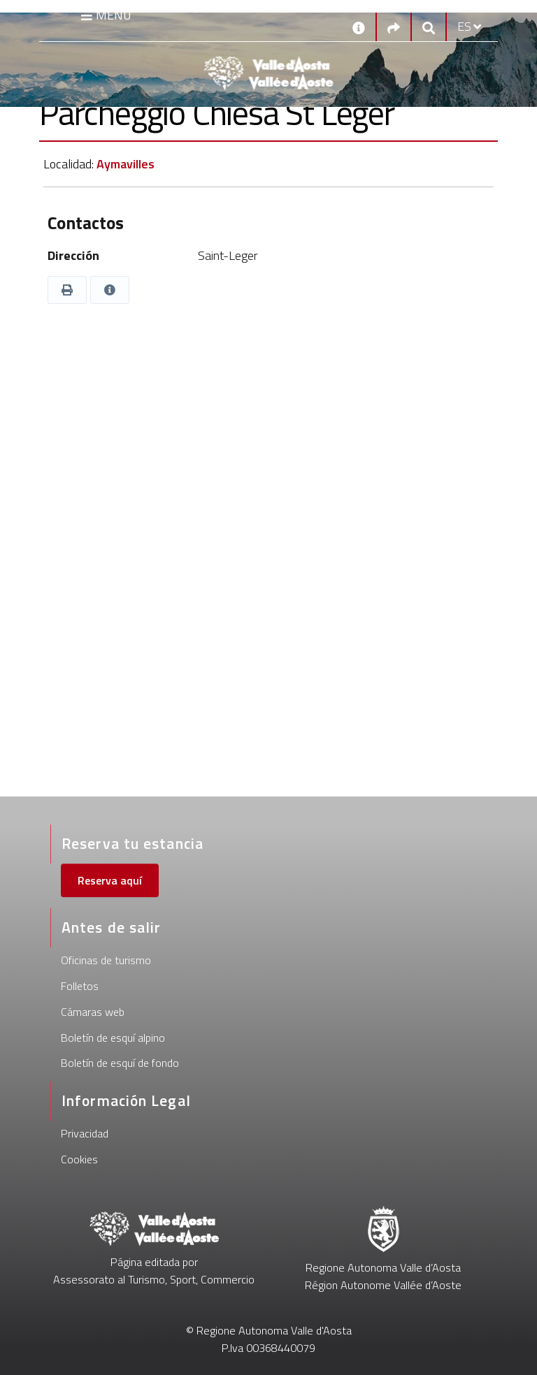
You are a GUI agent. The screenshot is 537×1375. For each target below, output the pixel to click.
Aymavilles (125, 163)
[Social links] (393, 27)
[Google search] (428, 27)
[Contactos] (358, 27)
